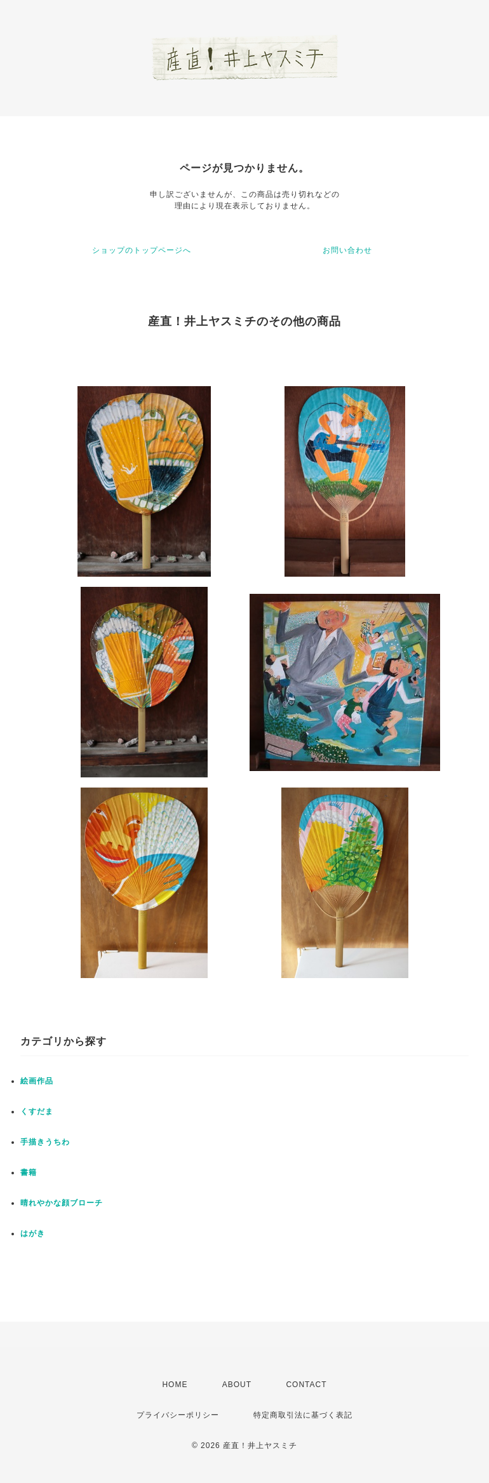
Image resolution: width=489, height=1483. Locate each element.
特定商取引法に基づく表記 (302, 1415)
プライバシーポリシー (178, 1415)
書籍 (28, 1172)
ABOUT (236, 1384)
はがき (32, 1233)
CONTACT (306, 1384)
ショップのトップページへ (141, 250)
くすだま (36, 1111)
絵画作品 (36, 1081)
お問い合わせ (347, 250)
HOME (174, 1384)
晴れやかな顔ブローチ (61, 1202)
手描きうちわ (45, 1141)
